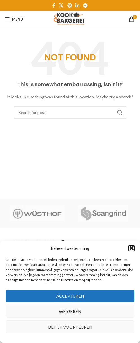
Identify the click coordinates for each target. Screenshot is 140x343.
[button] (131, 248)
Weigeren (70, 311)
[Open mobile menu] (13, 19)
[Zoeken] (70, 112)
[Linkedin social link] (77, 5)
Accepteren (70, 296)
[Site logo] (69, 18)
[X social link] (61, 5)
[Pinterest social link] (69, 5)
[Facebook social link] (53, 5)
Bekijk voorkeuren (70, 326)
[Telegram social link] (85, 5)
